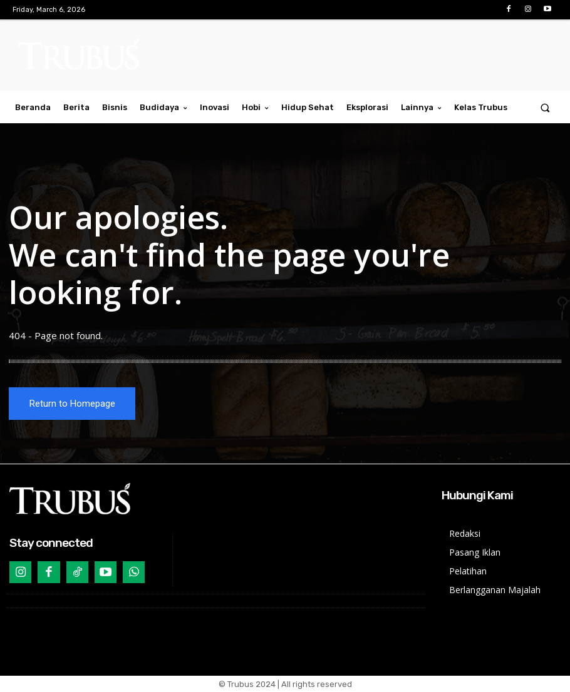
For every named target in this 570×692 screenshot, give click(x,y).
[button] (545, 107)
